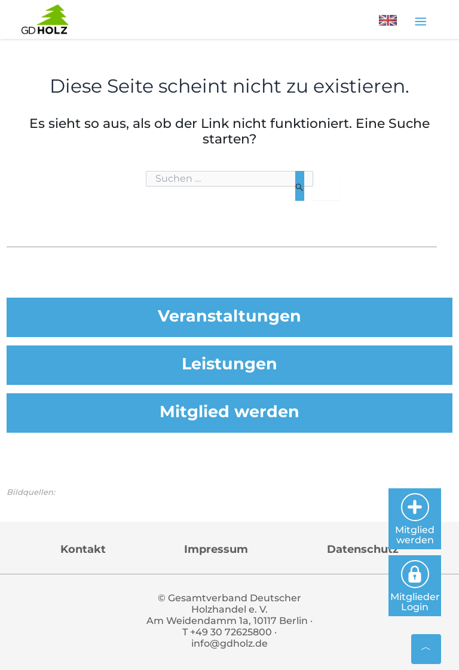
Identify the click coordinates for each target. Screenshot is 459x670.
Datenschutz (363, 549)
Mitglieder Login (415, 586)
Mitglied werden (229, 411)
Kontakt (83, 549)
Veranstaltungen (229, 316)
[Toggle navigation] (420, 21)
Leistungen (229, 364)
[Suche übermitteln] (299, 186)
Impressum (216, 549)
